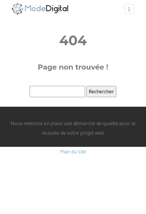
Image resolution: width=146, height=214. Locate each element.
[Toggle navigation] (129, 9)
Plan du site (73, 151)
